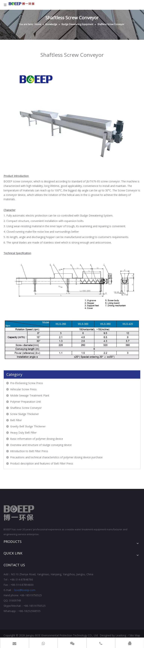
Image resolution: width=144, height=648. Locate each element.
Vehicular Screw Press (23, 389)
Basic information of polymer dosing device (36, 438)
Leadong (121, 635)
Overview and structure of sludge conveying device (41, 445)
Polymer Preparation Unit (25, 401)
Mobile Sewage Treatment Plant (29, 395)
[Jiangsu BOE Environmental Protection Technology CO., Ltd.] (19, 513)
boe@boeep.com (24, 590)
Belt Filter (16, 420)
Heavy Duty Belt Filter (23, 432)
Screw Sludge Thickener (24, 414)
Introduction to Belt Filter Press (29, 451)
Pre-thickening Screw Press (26, 383)
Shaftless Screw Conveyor (26, 408)
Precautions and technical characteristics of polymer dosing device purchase (56, 457)
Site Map (134, 635)
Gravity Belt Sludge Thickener (28, 426)
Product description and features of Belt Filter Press (41, 463)
